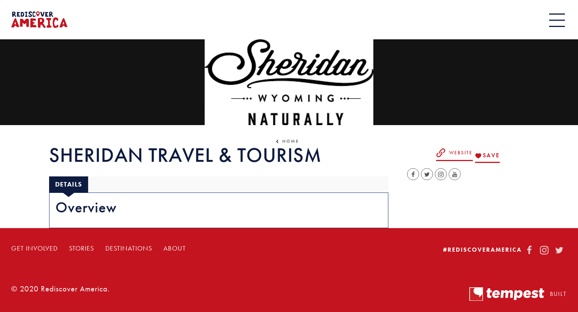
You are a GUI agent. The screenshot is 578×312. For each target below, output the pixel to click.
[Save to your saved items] (487, 156)
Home (290, 141)
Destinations (128, 248)
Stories (81, 248)
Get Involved (34, 248)
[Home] (39, 19)
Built (518, 294)
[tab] (68, 184)
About (174, 248)
